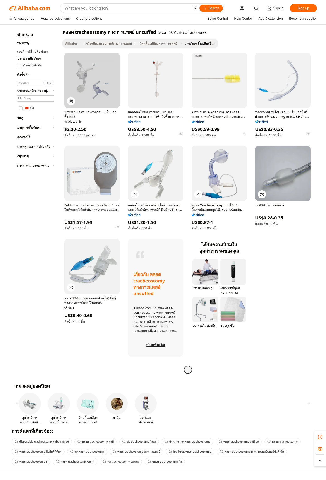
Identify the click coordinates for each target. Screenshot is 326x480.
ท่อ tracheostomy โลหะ (139, 442)
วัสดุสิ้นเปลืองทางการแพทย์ (158, 43)
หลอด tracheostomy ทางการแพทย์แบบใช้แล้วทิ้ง (252, 451)
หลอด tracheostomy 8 (31, 461)
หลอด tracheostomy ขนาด (75, 461)
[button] (195, 8)
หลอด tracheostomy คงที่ (95, 442)
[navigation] (34, 201)
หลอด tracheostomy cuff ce (239, 442)
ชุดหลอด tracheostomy (87, 451)
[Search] (211, 8)
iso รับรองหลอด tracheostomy (190, 451)
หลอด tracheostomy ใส (165, 461)
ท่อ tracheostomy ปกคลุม (121, 461)
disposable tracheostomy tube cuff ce (42, 442)
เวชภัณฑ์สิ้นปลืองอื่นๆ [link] (200, 43)
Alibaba (71, 43)
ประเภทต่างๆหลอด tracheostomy (187, 442)
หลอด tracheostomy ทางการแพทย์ (136, 451)
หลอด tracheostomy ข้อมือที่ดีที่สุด (38, 451)
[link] (320, 437)
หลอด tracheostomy (282, 442)
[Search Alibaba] (127, 8)
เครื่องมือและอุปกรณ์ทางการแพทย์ (108, 43)
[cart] (256, 9)
